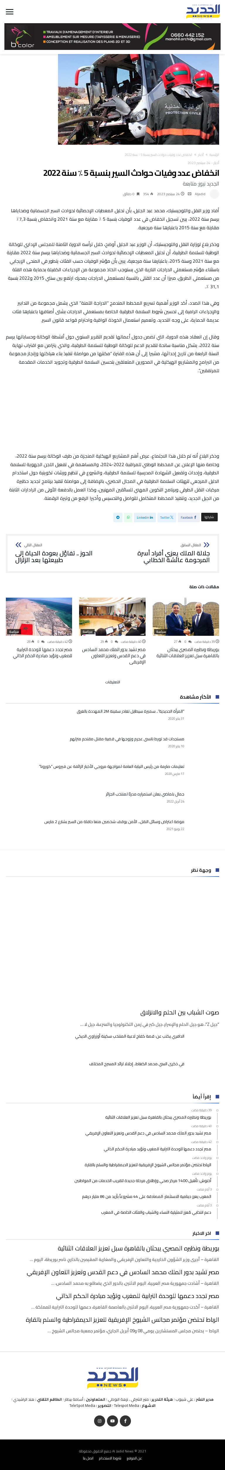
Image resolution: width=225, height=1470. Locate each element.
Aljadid (200, 194)
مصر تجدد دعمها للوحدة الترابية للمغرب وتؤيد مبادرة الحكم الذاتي (42, 652)
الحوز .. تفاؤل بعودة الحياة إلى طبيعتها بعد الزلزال (62, 553)
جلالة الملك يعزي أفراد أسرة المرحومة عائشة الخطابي (163, 553)
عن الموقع (134, 1458)
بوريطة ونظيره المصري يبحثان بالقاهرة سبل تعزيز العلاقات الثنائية (187, 652)
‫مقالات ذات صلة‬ (204, 588)
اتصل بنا (88, 1458)
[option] (186, 628)
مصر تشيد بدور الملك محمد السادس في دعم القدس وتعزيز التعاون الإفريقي (114, 655)
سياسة (161, 631)
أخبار (201, 155)
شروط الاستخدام (110, 1458)
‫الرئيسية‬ (214, 155)
